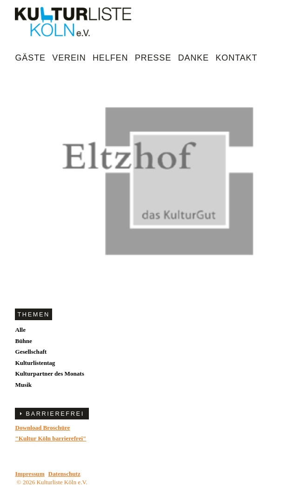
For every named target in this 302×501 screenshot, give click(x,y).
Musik (23, 384)
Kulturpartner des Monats (49, 373)
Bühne (23, 340)
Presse (153, 57)
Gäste (30, 57)
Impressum (29, 473)
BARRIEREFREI (55, 413)
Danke (193, 57)
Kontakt (236, 57)
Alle (20, 329)
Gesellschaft (31, 351)
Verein (69, 57)
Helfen (110, 57)
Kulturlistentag (35, 362)
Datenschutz (64, 473)
